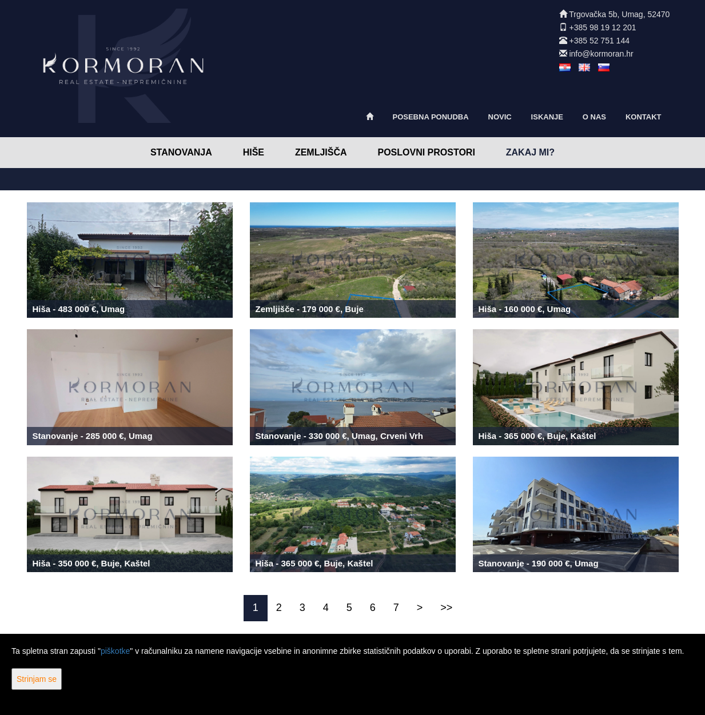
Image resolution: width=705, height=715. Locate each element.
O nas (594, 117)
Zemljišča (321, 152)
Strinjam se (37, 679)
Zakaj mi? (530, 152)
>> (446, 607)
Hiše (253, 152)
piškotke (115, 651)
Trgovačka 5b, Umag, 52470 (619, 14)
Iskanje (547, 117)
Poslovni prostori (426, 152)
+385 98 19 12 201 (602, 27)
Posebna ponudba (430, 117)
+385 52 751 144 (599, 40)
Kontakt (644, 117)
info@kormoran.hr (601, 53)
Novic (500, 117)
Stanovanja (181, 152)
